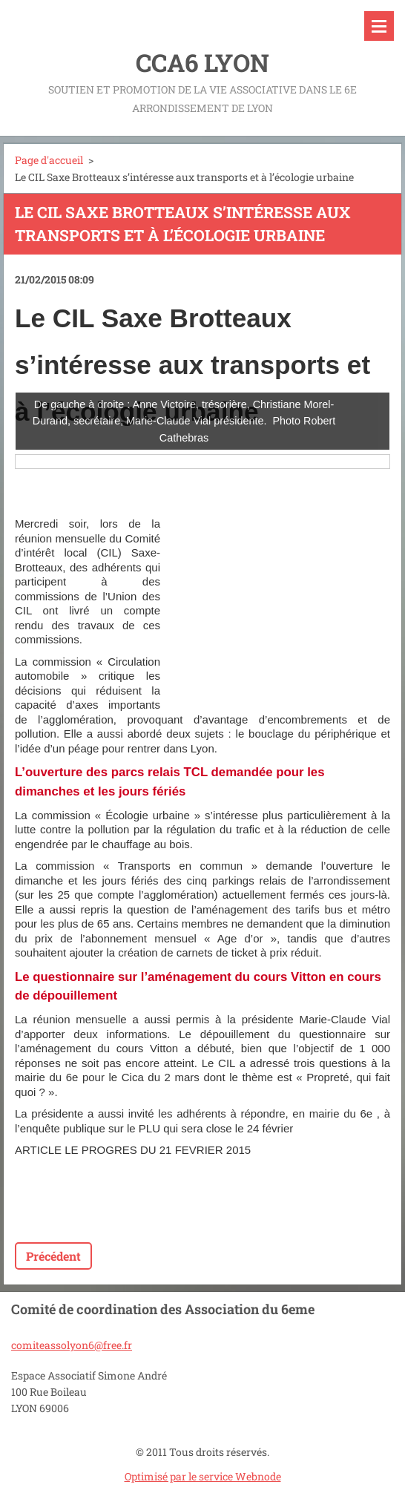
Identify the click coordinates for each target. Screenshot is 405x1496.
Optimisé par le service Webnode (203, 1476)
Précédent (53, 1256)
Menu (379, 26)
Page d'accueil (49, 160)
